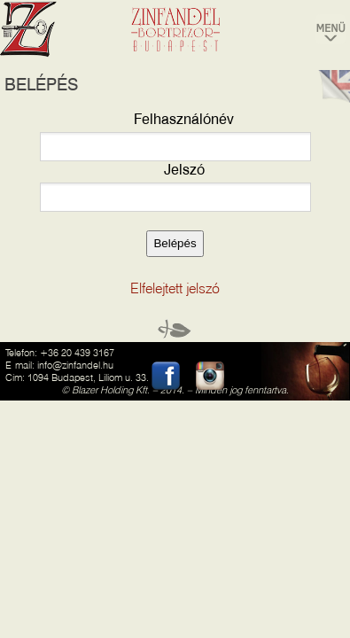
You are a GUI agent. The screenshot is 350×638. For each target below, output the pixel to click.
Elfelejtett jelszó (175, 288)
